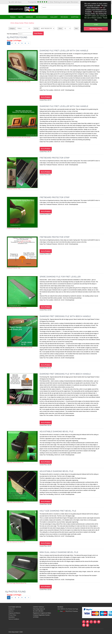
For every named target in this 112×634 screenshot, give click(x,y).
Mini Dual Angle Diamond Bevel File (22, 568)
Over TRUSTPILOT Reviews (68, 611)
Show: (60, 28)
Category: (12, 28)
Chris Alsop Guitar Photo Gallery (22, 23)
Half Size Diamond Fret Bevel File (22, 526)
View (76, 28)
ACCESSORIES (41, 17)
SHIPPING (75, 17)
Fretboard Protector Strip (22, 173)
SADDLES (29, 17)
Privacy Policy (12, 615)
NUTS (20, 17)
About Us (10, 611)
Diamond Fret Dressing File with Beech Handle (22, 332)
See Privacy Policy (96, 29)
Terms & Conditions (13, 619)
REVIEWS (64, 17)
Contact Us (11, 609)
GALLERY (54, 17)
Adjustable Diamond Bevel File (22, 447)
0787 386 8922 (15, 2)
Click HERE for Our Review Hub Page (68, 609)
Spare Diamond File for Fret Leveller (22, 292)
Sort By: (36, 28)
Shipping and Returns (14, 613)
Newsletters (11, 617)
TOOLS (12, 17)
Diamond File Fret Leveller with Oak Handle (22, 66)
